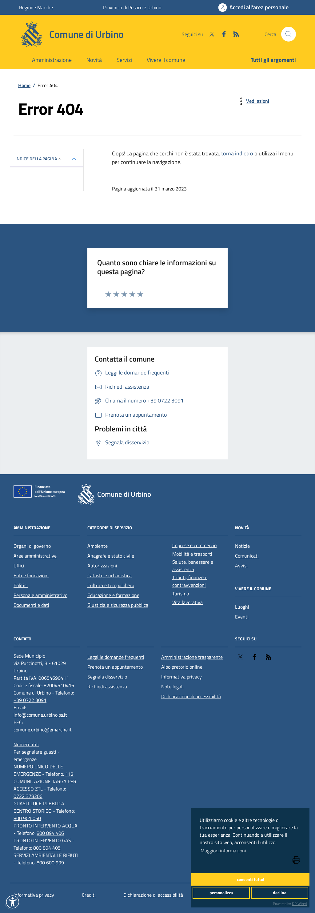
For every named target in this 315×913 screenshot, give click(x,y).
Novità (94, 60)
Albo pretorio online (181, 667)
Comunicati (247, 555)
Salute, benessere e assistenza (192, 565)
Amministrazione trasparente (192, 657)
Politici (21, 585)
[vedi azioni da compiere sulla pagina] (252, 101)
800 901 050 (27, 818)
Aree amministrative (35, 555)
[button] (13, 902)
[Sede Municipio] (29, 655)
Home (24, 85)
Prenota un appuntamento (115, 667)
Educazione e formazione (113, 595)
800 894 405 (47, 847)
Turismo (180, 593)
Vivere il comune (166, 60)
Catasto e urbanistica (109, 575)
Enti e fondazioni (31, 575)
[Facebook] (221, 34)
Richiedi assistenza (107, 686)
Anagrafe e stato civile (110, 555)
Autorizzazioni (102, 565)
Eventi (242, 616)
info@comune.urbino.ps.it (40, 715)
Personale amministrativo (40, 595)
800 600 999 (50, 862)
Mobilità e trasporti (192, 554)
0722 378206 (28, 796)
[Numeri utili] (26, 744)
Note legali (172, 686)
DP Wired (299, 904)
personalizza (221, 892)
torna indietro (237, 153)
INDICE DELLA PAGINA (38, 158)
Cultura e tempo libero (110, 585)
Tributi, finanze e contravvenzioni (189, 581)
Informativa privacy (181, 676)
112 (69, 774)
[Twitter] (209, 34)
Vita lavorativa (187, 602)
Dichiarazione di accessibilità (191, 696)
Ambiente (97, 546)
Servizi (124, 60)
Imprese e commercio (194, 545)
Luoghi (242, 607)
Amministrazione (52, 60)
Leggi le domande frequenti (115, 657)
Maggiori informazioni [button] (223, 850)
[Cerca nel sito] (288, 34)
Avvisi (241, 565)
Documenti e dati (31, 605)
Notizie (242, 546)
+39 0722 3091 (30, 700)
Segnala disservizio (107, 676)
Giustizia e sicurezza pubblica (117, 605)
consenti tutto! (250, 879)
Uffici (19, 565)
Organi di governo (32, 546)
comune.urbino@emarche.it (43, 729)
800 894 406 (50, 833)
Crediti (89, 895)
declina (279, 892)
